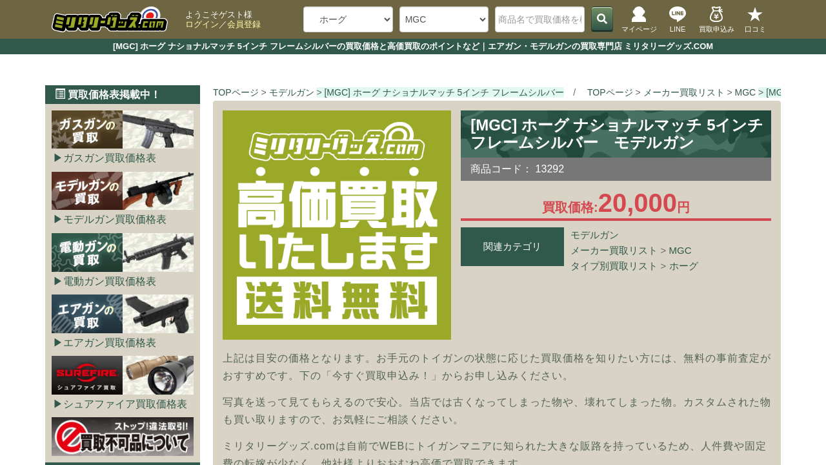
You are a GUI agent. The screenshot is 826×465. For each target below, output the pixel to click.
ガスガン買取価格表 (109, 157)
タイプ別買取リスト (614, 265)
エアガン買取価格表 (109, 342)
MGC (680, 250)
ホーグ (683, 265)
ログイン (202, 24)
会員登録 (244, 24)
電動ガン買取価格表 (109, 281)
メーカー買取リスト (614, 250)
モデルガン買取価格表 (114, 219)
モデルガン (594, 234)
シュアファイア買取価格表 (125, 403)
